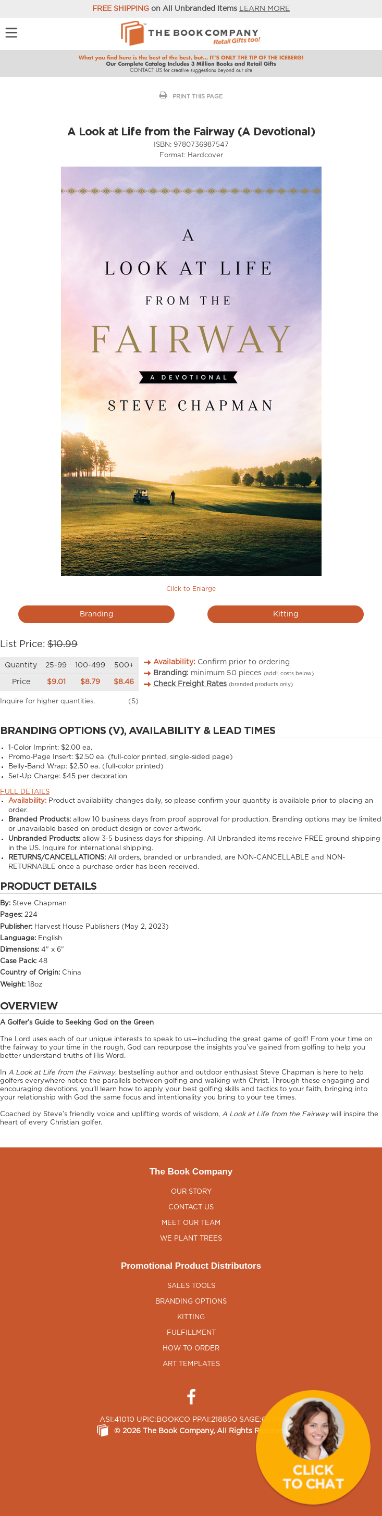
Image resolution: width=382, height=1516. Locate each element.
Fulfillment (191, 1333)
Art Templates (191, 1364)
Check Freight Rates (190, 684)
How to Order (191, 1348)
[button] (313, 1447)
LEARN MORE (264, 8)
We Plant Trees (191, 1238)
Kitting (285, 614)
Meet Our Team (191, 1223)
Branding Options (191, 1301)
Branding (96, 614)
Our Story (191, 1192)
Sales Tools (191, 1286)
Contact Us (191, 1207)
